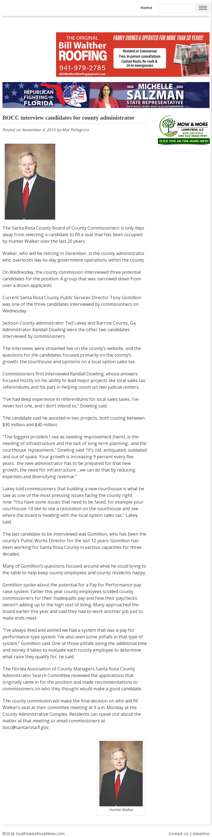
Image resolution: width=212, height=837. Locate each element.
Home (146, 7)
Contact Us (179, 833)
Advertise (201, 833)
